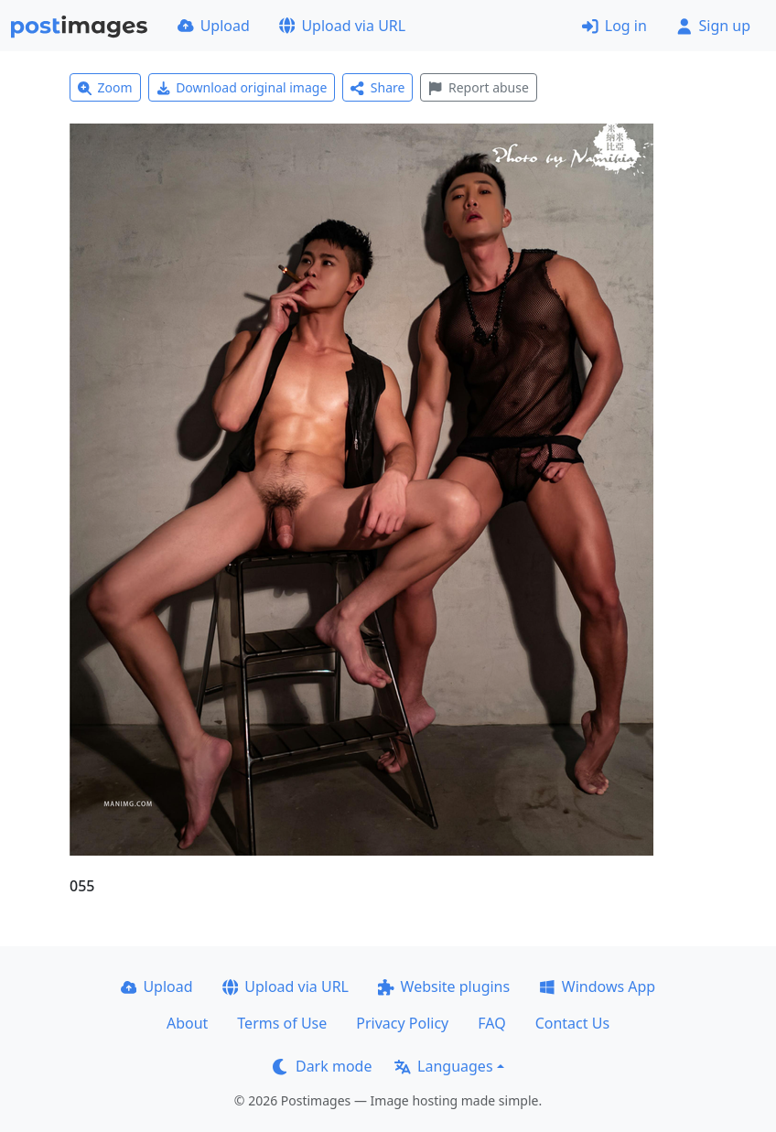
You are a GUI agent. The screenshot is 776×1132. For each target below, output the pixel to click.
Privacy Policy (402, 1023)
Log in (614, 26)
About (187, 1023)
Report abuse (478, 87)
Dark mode (322, 1066)
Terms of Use (282, 1023)
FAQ (491, 1023)
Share (377, 87)
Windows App (597, 986)
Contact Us (572, 1023)
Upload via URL (342, 26)
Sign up (713, 26)
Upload (214, 26)
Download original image (242, 87)
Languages (443, 1066)
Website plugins (444, 986)
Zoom (105, 87)
